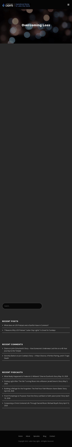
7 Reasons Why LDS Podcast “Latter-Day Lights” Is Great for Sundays (29, 330)
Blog (44, 436)
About (28, 436)
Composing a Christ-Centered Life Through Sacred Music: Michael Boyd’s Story (33, 403)
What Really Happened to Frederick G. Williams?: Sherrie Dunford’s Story (31, 376)
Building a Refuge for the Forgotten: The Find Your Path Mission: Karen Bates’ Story (35, 388)
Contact (52, 436)
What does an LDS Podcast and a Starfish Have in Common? (26, 325)
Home (20, 436)
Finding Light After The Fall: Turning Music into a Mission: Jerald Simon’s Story (33, 381)
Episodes (37, 436)
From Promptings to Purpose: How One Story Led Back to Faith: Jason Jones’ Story (34, 396)
